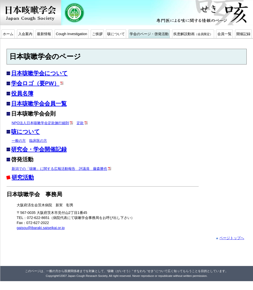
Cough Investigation (71, 34)
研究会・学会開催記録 (39, 149)
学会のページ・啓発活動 (149, 34)
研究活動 (23, 177)
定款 (80, 123)
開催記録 (243, 34)
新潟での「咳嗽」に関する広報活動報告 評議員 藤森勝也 (59, 169)
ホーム (8, 34)
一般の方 (19, 141)
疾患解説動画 (193, 34)
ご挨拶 (97, 34)
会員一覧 (224, 34)
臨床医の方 (38, 141)
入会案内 (25, 34)
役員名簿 (22, 93)
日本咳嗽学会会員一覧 (39, 103)
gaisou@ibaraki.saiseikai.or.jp (41, 228)
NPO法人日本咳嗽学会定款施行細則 (40, 123)
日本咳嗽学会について (39, 73)
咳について (116, 34)
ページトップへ (231, 238)
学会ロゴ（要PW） (35, 83)
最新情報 (44, 34)
